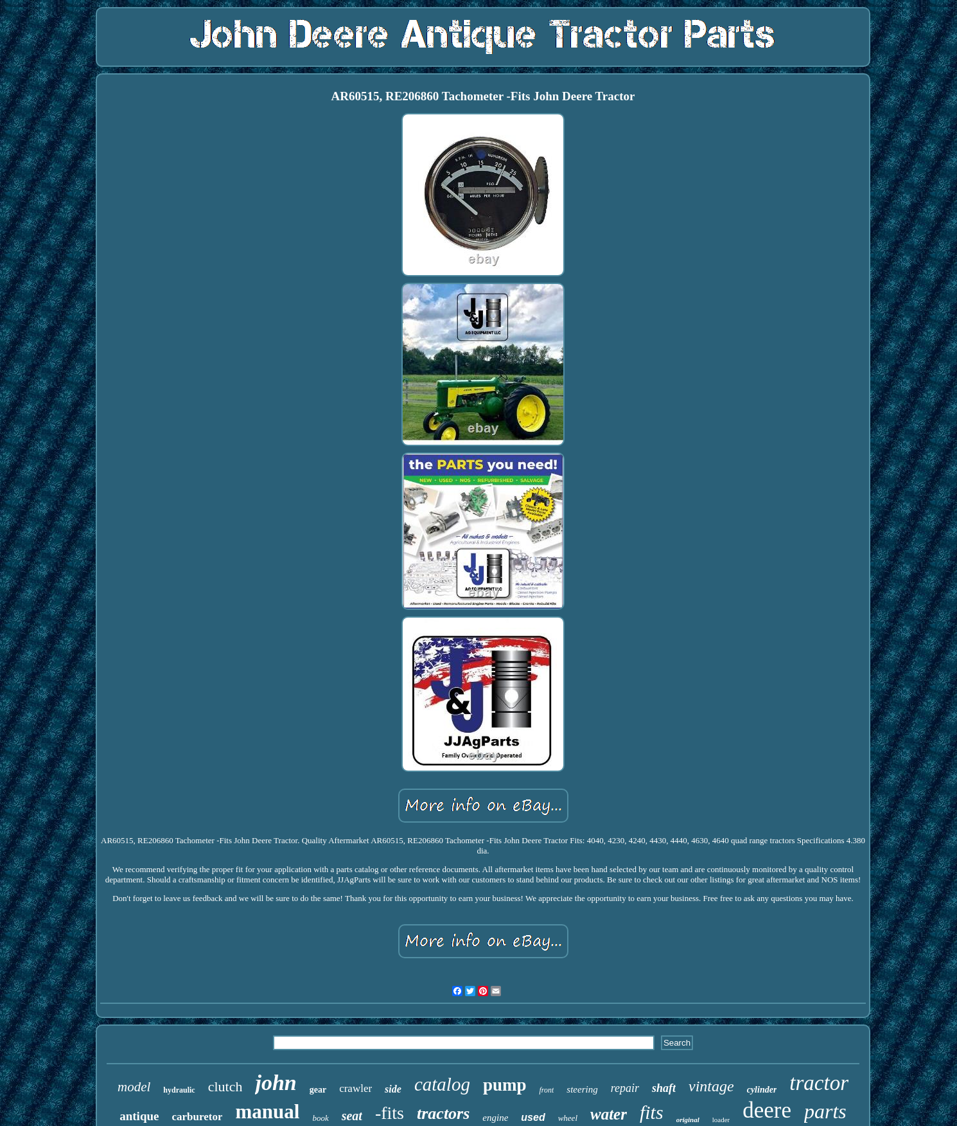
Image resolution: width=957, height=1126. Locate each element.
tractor (818, 1083)
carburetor (196, 1117)
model (134, 1087)
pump (505, 1085)
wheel (567, 1118)
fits (651, 1112)
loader (721, 1119)
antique (139, 1116)
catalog (442, 1084)
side (393, 1089)
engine (495, 1118)
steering (581, 1089)
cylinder (762, 1090)
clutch (225, 1086)
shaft (664, 1088)
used (533, 1117)
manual (267, 1111)
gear (318, 1090)
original (687, 1119)
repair (625, 1088)
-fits (389, 1113)
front (546, 1090)
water (608, 1114)
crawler (355, 1088)
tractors (443, 1113)
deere (766, 1110)
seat (352, 1116)
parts (825, 1111)
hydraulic (179, 1090)
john (275, 1083)
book (320, 1118)
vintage (711, 1086)
